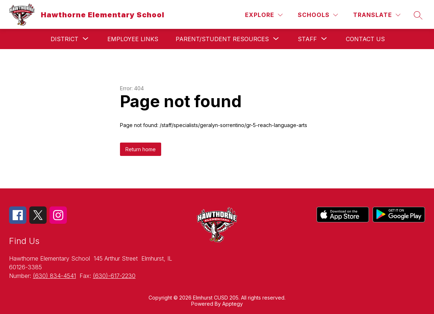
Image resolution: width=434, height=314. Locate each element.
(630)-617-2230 (114, 275)
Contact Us (365, 39)
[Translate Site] (376, 14)
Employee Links (132, 39)
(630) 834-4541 (54, 275)
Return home (140, 149)
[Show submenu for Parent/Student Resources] (222, 39)
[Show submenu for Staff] (307, 39)
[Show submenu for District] (64, 39)
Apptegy (232, 304)
